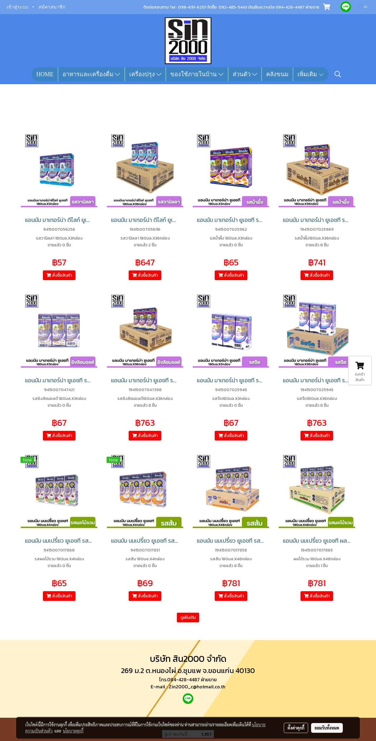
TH (363, 7)
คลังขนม (277, 74)
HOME (44, 74)
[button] (337, 74)
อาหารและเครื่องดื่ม (91, 74)
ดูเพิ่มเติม (188, 617)
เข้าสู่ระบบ (17, 6)
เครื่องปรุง (145, 74)
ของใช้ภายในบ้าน (197, 74)
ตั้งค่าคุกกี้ (296, 727)
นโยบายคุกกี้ (73, 730)
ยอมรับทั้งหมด (327, 727)
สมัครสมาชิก (52, 6)
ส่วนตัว (245, 74)
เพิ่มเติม (311, 74)
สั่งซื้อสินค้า (59, 275)
